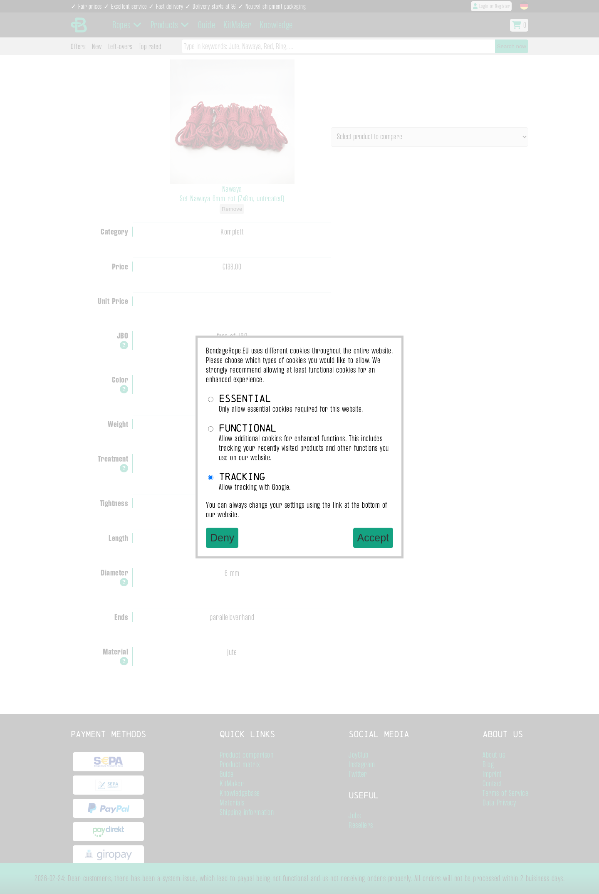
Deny (222, 537)
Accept (373, 537)
